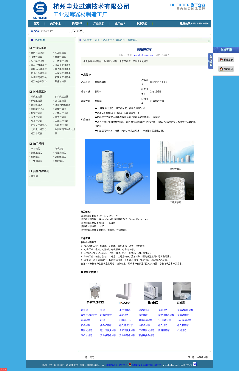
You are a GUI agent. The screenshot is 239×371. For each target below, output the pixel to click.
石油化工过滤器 (39, 125)
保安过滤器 (36, 104)
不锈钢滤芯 (36, 161)
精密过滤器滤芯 (166, 315)
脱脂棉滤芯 (164, 330)
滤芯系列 (38, 143)
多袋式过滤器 (61, 96)
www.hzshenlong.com (144, 55)
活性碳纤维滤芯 (127, 335)
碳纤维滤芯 (60, 156)
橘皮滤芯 (123, 315)
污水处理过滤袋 (39, 73)
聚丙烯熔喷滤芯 (185, 310)
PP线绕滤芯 (202, 357)
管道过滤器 (36, 117)
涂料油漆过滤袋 (39, 69)
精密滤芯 (143, 315)
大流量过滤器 (37, 109)
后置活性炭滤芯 (127, 330)
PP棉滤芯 (35, 148)
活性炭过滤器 (61, 113)
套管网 (34, 176)
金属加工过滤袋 (63, 73)
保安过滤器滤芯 (89, 315)
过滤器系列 (39, 91)
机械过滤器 (36, 113)
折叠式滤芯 (105, 325)
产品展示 (98, 23)
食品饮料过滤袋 (39, 65)
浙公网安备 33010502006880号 (144, 365)
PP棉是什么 (125, 320)
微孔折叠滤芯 (126, 325)
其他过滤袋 (60, 81)
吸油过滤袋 (60, 57)
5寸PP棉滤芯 (164, 320)
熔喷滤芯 (59, 148)
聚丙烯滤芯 (183, 315)
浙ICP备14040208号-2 (116, 365)
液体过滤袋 (36, 57)
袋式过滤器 (36, 96)
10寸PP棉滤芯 (184, 320)
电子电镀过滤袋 (63, 69)
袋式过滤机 (144, 310)
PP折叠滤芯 (144, 325)
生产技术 (120, 23)
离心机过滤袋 (37, 61)
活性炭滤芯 (60, 152)
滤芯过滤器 (60, 100)
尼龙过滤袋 (60, 52)
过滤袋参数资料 (39, 81)
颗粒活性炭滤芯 (108, 330)
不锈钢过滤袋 (61, 61)
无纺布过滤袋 (37, 52)
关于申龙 (55, 23)
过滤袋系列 (39, 48)
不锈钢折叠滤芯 (146, 335)
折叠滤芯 (85, 325)
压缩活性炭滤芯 (146, 330)
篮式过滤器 (60, 117)
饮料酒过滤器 (61, 125)
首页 (36, 23)
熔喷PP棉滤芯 (145, 320)
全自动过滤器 (61, 121)
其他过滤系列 (41, 171)
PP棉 (102, 320)
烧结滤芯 (59, 161)
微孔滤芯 (162, 325)
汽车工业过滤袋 (63, 65)
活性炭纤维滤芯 (108, 335)
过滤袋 (84, 310)
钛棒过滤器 (60, 109)
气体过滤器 (36, 121)
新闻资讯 (77, 23)
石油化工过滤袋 (63, 77)
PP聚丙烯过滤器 (63, 104)
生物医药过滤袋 (39, 77)
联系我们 (142, 23)
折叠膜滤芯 (36, 152)
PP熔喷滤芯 (106, 315)
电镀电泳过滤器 (39, 129)
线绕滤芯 (35, 156)
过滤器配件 (36, 133)
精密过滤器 (36, 100)
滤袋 (102, 310)
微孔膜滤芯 (183, 325)
